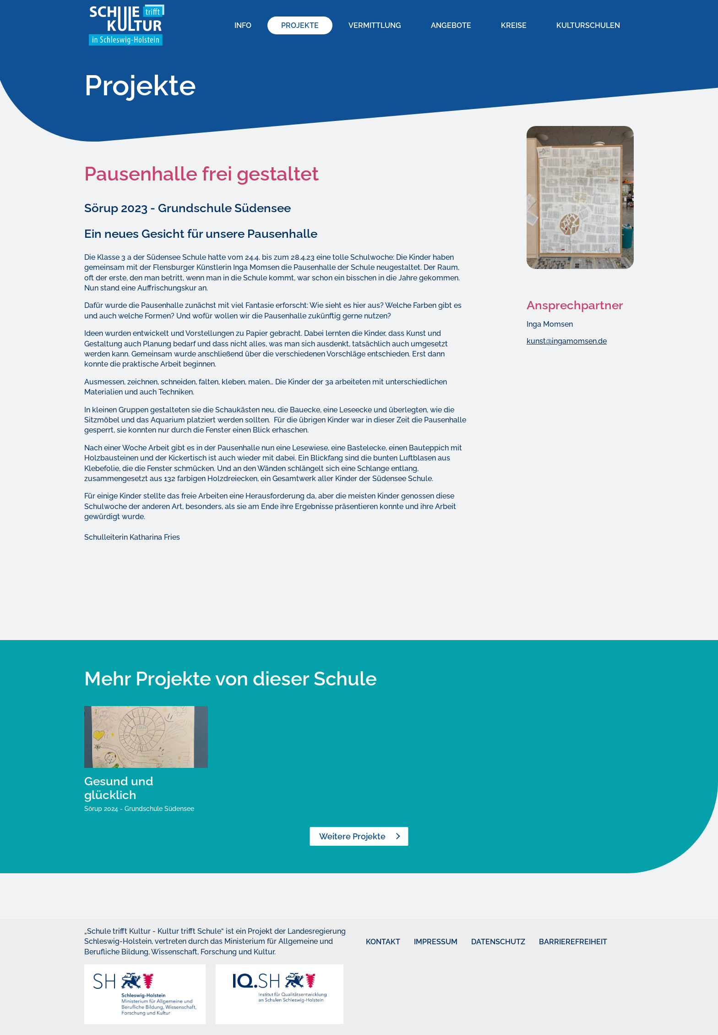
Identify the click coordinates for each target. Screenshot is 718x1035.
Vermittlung (374, 25)
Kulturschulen (588, 25)
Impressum (425, 941)
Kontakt (374, 941)
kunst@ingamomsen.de (567, 341)
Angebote (451, 25)
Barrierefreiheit (556, 941)
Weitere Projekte (352, 836)
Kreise (514, 25)
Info (242, 25)
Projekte (300, 25)
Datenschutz (484, 941)
